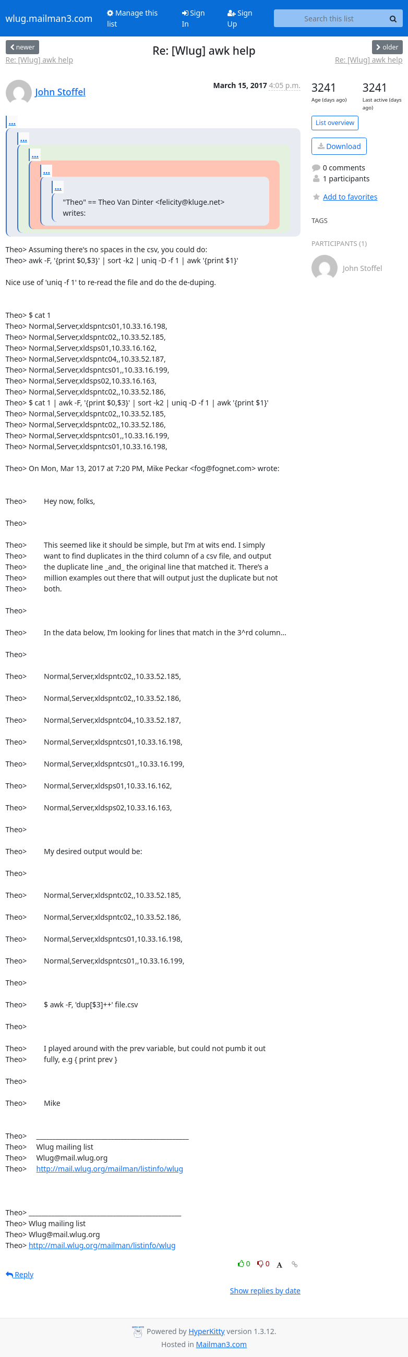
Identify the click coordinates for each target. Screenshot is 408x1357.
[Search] (393, 18)
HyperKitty (206, 1331)
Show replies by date (265, 1291)
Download (339, 146)
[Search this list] (329, 18)
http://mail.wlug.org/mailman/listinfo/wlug (110, 1169)
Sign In (193, 18)
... (12, 121)
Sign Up (240, 18)
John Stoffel (60, 91)
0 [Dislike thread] (263, 1263)
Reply (20, 1274)
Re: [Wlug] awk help (40, 60)
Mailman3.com (221, 1344)
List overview (335, 122)
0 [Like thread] (245, 1263)
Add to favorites (344, 197)
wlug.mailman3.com (49, 18)
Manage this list (132, 18)
